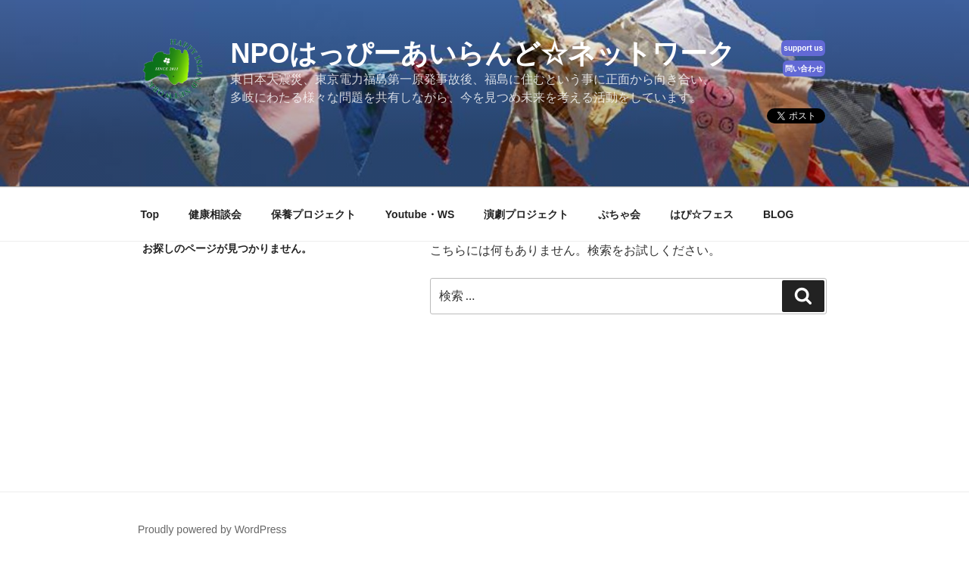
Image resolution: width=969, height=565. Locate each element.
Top (150, 214)
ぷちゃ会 (619, 214)
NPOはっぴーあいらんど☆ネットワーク (482, 53)
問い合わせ (804, 68)
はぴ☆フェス (702, 214)
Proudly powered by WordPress (212, 529)
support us (803, 48)
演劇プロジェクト (526, 214)
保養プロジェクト (313, 214)
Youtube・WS (420, 214)
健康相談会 (215, 214)
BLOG (778, 214)
